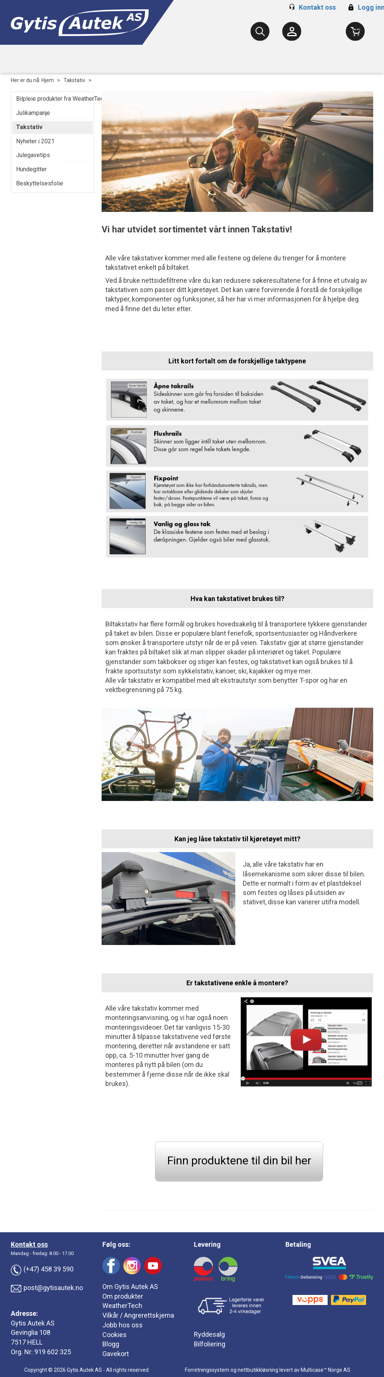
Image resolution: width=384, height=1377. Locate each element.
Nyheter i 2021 (35, 141)
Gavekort (115, 1354)
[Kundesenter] (291, 31)
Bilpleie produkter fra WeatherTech (52, 98)
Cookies (114, 1335)
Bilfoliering (209, 1344)
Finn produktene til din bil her (239, 1160)
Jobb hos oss (122, 1325)
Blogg (110, 1344)
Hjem (47, 80)
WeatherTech (122, 1305)
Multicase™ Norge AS (325, 1370)
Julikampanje (33, 112)
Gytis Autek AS (33, 1323)
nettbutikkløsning (258, 1370)
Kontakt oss (317, 7)
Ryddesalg (209, 1334)
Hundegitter (31, 169)
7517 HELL (27, 1342)
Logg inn (365, 7)
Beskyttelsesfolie (39, 183)
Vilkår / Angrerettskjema (138, 1315)
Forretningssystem (207, 1370)
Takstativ (74, 80)
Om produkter (122, 1296)
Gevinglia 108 (30, 1332)
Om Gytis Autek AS (130, 1286)
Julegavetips (33, 155)
